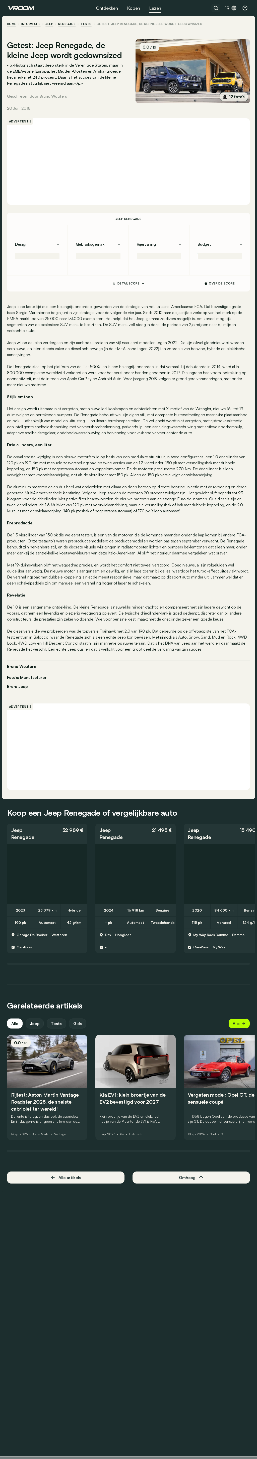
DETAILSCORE (128, 283)
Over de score (219, 283)
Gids (78, 1030)
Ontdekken (107, 8)
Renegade (68, 24)
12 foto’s (233, 96)
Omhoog (190, 1183)
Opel (214, 1140)
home (12, 24)
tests (87, 24)
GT (224, 1140)
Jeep (50, 24)
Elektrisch (136, 1140)
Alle (15, 1030)
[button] (48, 840)
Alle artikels (66, 1184)
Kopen (133, 8)
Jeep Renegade (128, 218)
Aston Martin (42, 1140)
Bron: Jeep (18, 685)
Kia (123, 1140)
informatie (32, 24)
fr (230, 8)
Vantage (61, 1140)
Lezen (155, 8)
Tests (57, 1030)
